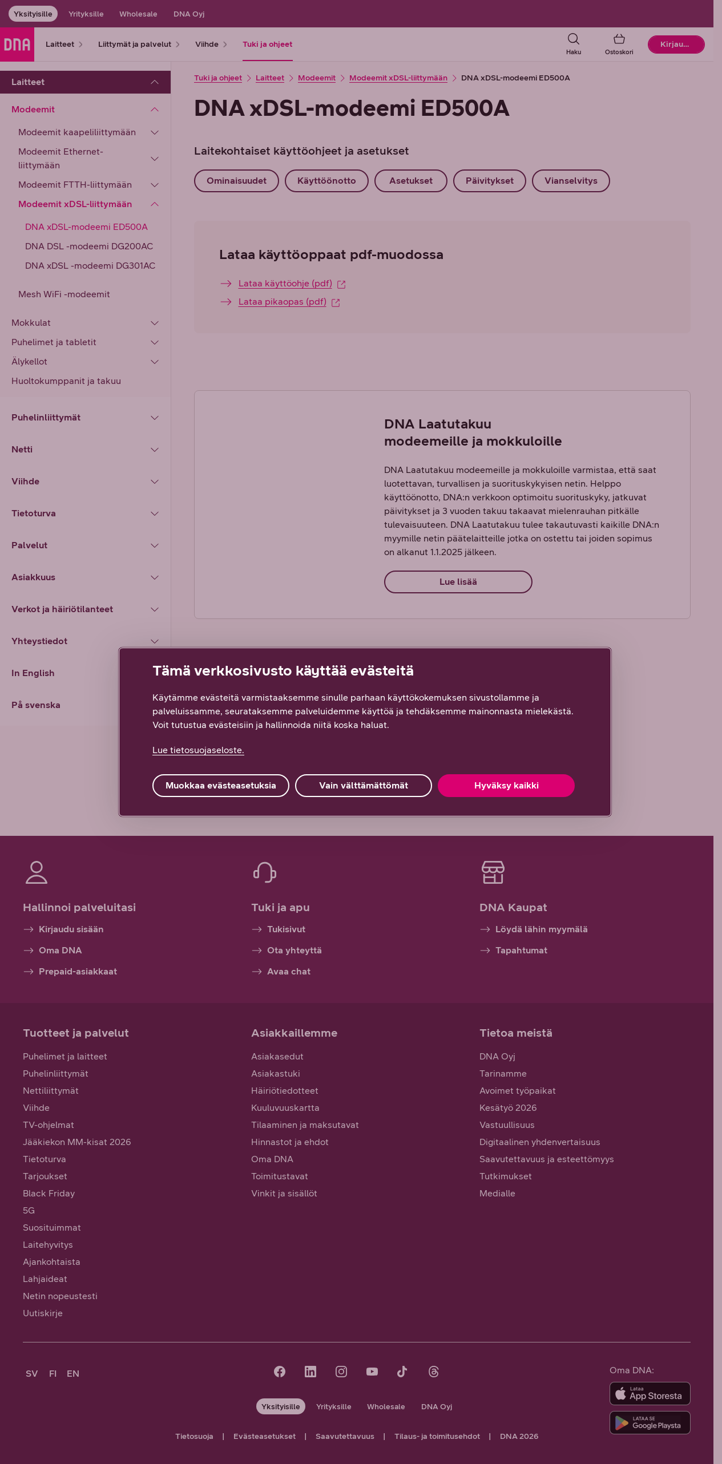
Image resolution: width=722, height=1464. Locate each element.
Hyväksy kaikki (506, 785)
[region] (365, 732)
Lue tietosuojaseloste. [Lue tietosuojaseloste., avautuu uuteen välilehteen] (198, 750)
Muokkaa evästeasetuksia (221, 785)
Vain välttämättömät (363, 785)
